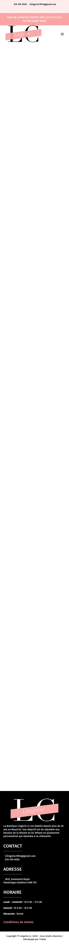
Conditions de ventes (18, 922)
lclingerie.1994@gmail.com (43, 4)
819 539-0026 (21, 4)
